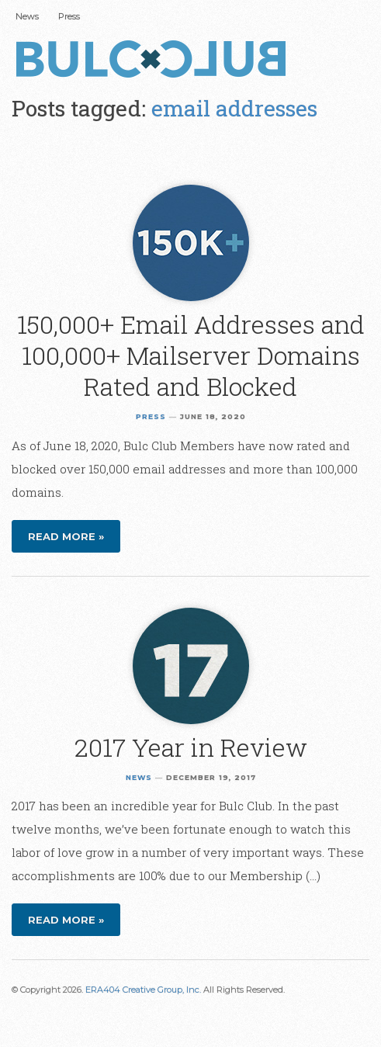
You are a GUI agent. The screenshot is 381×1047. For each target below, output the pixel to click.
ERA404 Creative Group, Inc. (143, 989)
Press (69, 16)
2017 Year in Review (190, 747)
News (27, 16)
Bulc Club (155, 60)
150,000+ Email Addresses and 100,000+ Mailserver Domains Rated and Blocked (191, 355)
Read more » (66, 536)
